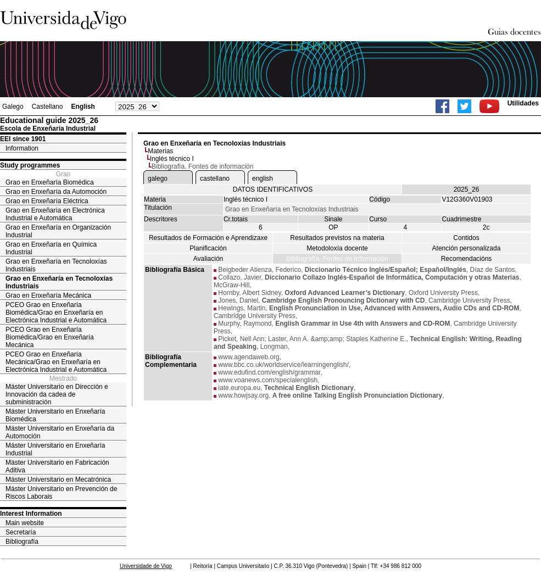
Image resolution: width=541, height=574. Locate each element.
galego (158, 178)
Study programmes (30, 165)
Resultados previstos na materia (337, 238)
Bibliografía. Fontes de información (337, 259)
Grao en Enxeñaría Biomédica (49, 182)
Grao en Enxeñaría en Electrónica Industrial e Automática (55, 214)
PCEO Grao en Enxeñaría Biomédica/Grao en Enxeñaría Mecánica (49, 337)
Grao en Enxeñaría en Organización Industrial (58, 231)
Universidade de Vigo (146, 566)
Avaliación (208, 259)
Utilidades (523, 103)
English (82, 106)
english (262, 178)
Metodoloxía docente (336, 248)
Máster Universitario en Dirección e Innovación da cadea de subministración (56, 394)
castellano (215, 178)
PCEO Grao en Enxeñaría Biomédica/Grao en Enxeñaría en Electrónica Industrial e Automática (56, 312)
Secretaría (20, 532)
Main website (24, 523)
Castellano (47, 106)
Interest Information (31, 513)
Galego (13, 106)
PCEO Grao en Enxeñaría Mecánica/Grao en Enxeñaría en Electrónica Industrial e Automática (56, 362)
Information (21, 148)
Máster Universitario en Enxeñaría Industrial (55, 449)
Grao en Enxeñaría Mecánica (48, 295)
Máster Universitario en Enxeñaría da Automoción (59, 432)
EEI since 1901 (23, 139)
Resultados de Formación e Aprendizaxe (208, 238)
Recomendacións (466, 259)
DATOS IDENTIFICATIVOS (273, 189)
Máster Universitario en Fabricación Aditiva (57, 466)
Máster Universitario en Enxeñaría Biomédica (55, 415)
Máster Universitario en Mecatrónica (58, 479)
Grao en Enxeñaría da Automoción (56, 192)
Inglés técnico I (172, 159)
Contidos (466, 238)
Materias (160, 151)
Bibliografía (21, 541)
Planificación (207, 248)
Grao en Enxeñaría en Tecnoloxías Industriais (56, 265)
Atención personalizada (466, 248)
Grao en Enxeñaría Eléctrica (46, 201)
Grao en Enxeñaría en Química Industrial (51, 248)
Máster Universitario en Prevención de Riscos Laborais (61, 492)
